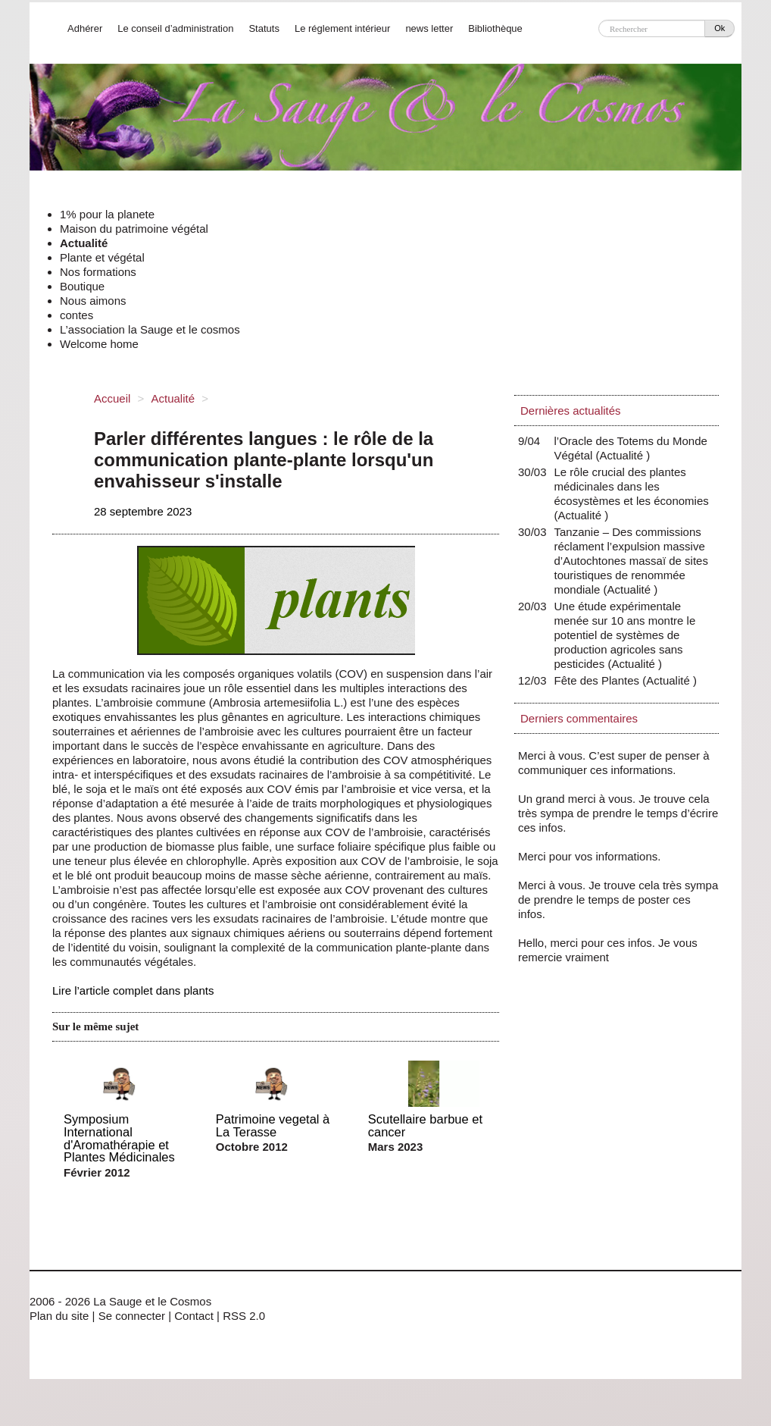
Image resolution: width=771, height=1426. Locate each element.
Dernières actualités (570, 410)
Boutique (82, 286)
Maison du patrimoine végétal (134, 228)
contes (76, 315)
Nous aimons (93, 300)
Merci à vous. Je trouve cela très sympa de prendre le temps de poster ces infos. (618, 899)
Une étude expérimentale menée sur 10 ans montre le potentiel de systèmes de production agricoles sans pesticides (625, 635)
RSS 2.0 (244, 1315)
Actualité (84, 243)
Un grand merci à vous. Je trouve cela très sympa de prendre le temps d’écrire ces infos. (618, 813)
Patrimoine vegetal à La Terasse (272, 1125)
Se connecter (131, 1315)
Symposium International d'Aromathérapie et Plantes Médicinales (119, 1138)
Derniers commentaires (579, 718)
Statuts (263, 28)
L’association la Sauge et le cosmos (150, 329)
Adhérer (84, 28)
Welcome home (99, 343)
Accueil (112, 398)
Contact (194, 1315)
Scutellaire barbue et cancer (425, 1125)
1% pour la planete (107, 214)
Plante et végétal (102, 257)
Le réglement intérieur (342, 28)
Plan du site (59, 1315)
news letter (429, 28)
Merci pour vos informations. (589, 856)
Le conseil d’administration (175, 28)
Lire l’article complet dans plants (133, 990)
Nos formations (98, 271)
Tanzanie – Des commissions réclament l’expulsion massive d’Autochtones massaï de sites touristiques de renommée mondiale (631, 560)
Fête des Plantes (600, 680)
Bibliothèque (495, 28)
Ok (719, 28)
